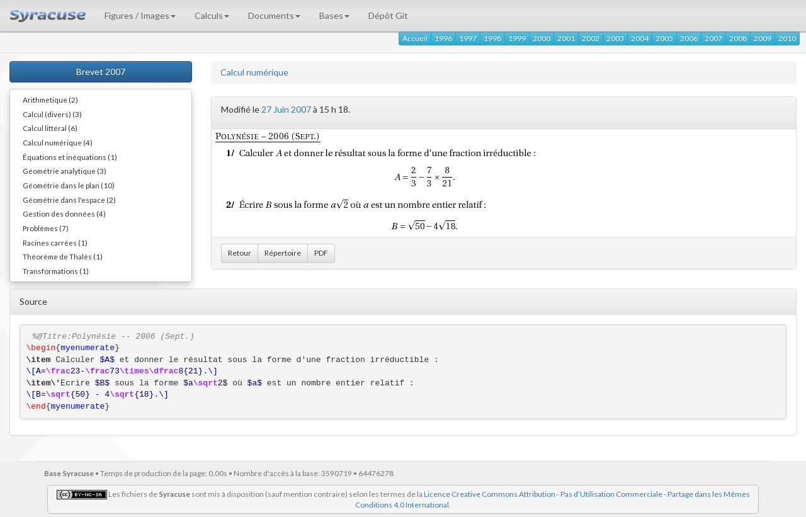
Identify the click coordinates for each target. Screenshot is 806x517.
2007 (713, 38)
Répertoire (282, 253)
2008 (738, 38)
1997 (468, 38)
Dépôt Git (388, 15)
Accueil (415, 38)
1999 (517, 38)
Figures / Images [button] (140, 15)
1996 (443, 38)
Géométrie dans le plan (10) (69, 185)
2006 (689, 38)
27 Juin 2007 (286, 109)
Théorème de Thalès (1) (63, 256)
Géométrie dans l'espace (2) (69, 199)
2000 (541, 38)
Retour (239, 253)
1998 (492, 38)
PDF (321, 253)
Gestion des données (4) (64, 213)
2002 (590, 38)
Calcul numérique (254, 72)
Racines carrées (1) (55, 242)
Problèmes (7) (46, 228)
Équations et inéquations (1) (70, 156)
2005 (664, 38)
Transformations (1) (56, 270)
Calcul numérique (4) (58, 142)
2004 (640, 38)
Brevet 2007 (100, 71)
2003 (615, 38)
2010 (787, 38)
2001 (566, 38)
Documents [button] (274, 15)
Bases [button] (334, 15)
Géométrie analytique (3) (64, 170)
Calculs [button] (212, 15)
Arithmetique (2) (50, 99)
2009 (762, 38)
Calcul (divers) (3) (52, 114)
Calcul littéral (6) (50, 127)
